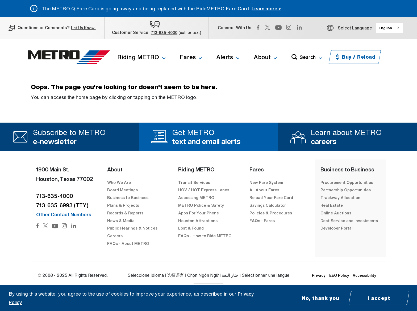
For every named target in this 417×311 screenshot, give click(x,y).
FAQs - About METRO (128, 243)
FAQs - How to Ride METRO (205, 236)
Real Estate (331, 205)
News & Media (121, 220)
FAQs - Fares (262, 220)
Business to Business (127, 197)
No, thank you (320, 298)
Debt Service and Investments (349, 220)
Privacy (319, 275)
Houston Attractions (198, 220)
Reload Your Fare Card (271, 197)
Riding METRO (138, 57)
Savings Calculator (267, 205)
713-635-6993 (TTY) (62, 205)
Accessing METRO (196, 197)
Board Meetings (122, 190)
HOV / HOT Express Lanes (203, 190)
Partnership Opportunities (345, 190)
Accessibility (364, 275)
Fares (188, 57)
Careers (115, 236)
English (385, 28)
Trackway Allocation (340, 197)
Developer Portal (336, 228)
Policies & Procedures (270, 213)
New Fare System (266, 182)
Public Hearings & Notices (132, 228)
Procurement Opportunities (346, 182)
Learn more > (266, 8)
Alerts (224, 57)
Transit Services (194, 182)
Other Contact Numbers (63, 214)
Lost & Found (191, 228)
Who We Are (119, 182)
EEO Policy (339, 275)
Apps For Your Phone (198, 213)
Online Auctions (335, 213)
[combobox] (389, 28)
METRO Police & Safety (201, 205)
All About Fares (264, 190)
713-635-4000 (164, 32)
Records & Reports (125, 213)
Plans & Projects (123, 205)
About (262, 57)
